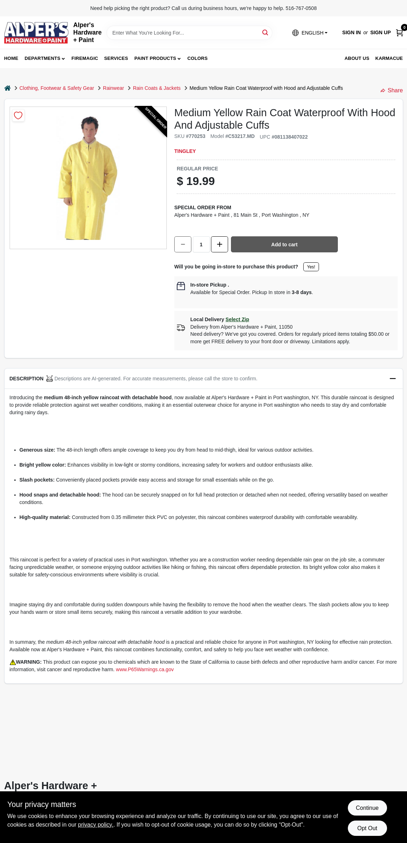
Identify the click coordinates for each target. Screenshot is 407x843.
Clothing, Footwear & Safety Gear (57, 88)
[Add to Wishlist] (18, 115)
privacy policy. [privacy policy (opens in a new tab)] (95, 825)
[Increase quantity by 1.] (219, 244)
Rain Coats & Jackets (157, 88)
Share (392, 90)
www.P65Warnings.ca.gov (145, 669)
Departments (42, 58)
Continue (367, 808)
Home (11, 58)
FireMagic (85, 58)
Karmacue (389, 58)
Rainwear (113, 88)
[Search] (266, 32)
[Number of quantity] (201, 244)
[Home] (7, 88)
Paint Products (155, 58)
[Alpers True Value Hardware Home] (36, 32)
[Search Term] (189, 33)
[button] (310, 32)
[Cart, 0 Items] (399, 32)
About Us (357, 58)
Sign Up (380, 32)
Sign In (351, 32)
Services (116, 58)
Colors (197, 58)
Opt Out (367, 828)
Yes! (311, 266)
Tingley (185, 151)
